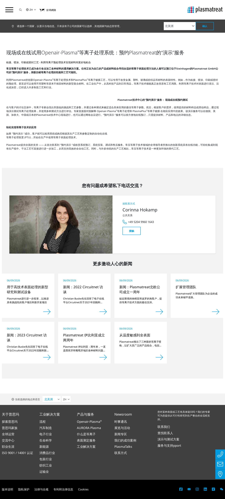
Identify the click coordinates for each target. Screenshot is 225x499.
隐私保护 (23, 489)
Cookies (83, 489)
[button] (21, 10)
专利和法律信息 (63, 489)
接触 (131, 231)
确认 (204, 26)
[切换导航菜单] (9, 10)
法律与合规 (41, 489)
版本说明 (7, 489)
